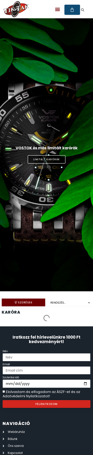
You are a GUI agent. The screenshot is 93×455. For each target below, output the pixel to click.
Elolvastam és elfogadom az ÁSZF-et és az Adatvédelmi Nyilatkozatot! (41, 394)
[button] (57, 9)
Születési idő (11, 377)
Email (6, 364)
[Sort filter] (68, 302)
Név (5, 351)
